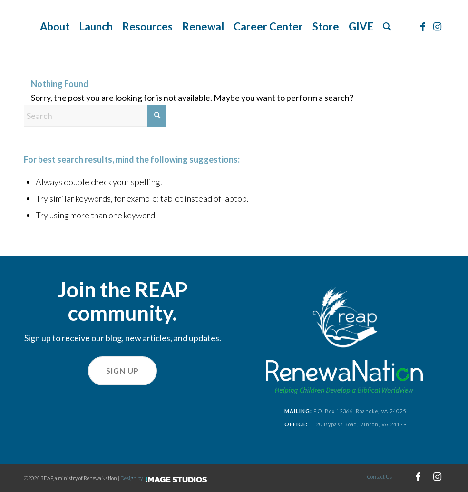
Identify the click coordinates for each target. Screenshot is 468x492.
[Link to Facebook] (423, 26)
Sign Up (122, 370)
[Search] (387, 26)
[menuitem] (54, 26)
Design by (163, 478)
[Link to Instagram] (437, 26)
